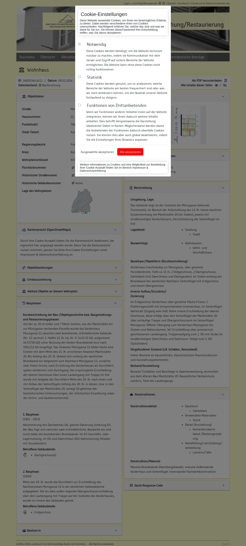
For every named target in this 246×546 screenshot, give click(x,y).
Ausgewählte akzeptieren (97, 152)
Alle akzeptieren (130, 152)
